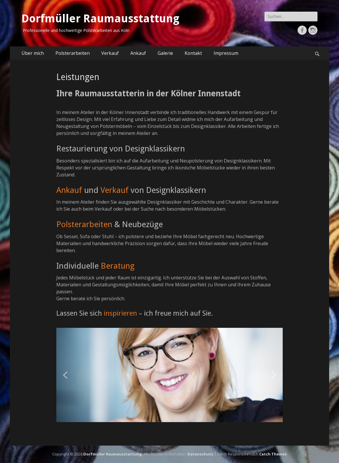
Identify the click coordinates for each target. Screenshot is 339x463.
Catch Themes (273, 454)
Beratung (117, 266)
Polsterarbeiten (72, 53)
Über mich (32, 53)
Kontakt (193, 53)
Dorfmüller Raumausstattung (100, 18)
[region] (169, 375)
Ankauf (138, 53)
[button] (65, 375)
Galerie (165, 53)
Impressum (226, 53)
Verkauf (110, 53)
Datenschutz (200, 454)
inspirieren (120, 313)
